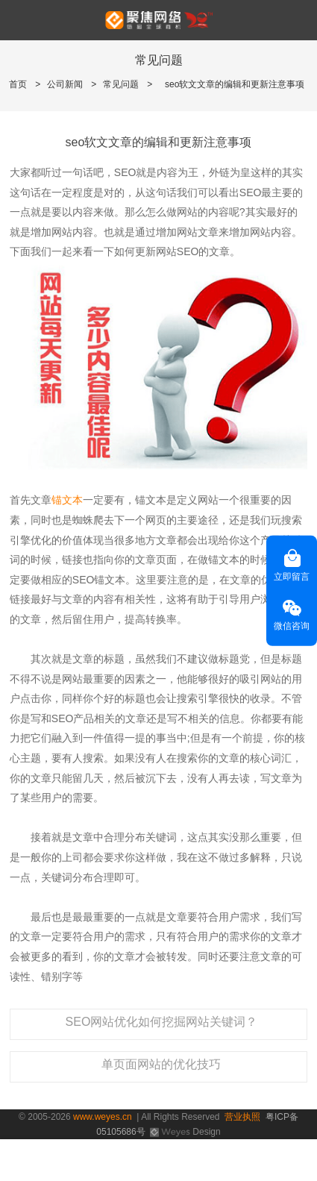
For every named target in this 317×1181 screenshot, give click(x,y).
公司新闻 (65, 84)
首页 (18, 84)
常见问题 (121, 84)
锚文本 (67, 500)
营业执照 (242, 1117)
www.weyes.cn (102, 1117)
